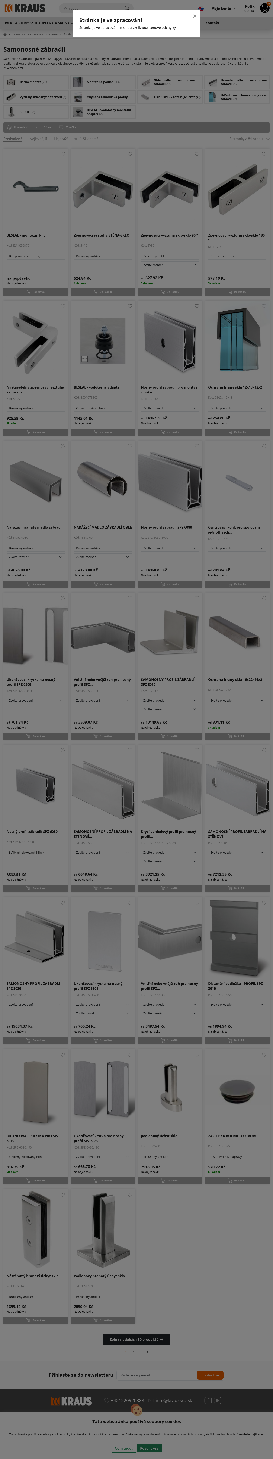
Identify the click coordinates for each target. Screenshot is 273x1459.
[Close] (194, 16)
